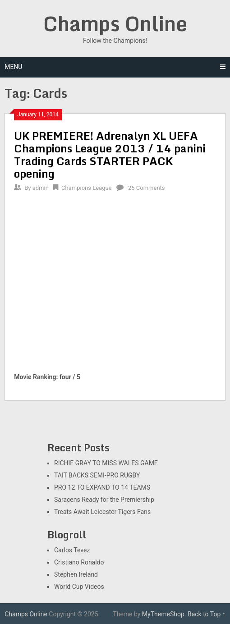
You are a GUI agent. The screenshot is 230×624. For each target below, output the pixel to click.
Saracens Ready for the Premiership (104, 499)
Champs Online (115, 23)
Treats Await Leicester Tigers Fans (102, 511)
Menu (13, 66)
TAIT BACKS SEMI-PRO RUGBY (97, 475)
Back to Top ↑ (206, 614)
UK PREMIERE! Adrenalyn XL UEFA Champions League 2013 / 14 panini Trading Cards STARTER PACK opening (110, 154)
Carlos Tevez (72, 550)
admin (40, 187)
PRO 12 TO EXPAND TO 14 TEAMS (102, 487)
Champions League (86, 187)
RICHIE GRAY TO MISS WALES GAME (106, 463)
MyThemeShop (163, 614)
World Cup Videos (79, 586)
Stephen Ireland (76, 574)
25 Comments (146, 187)
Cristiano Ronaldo (79, 562)
